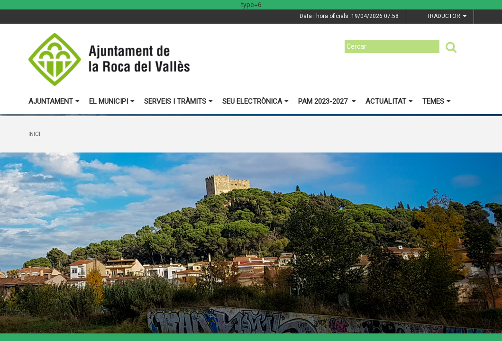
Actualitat (389, 101)
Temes (436, 101)
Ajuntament (54, 101)
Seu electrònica (255, 101)
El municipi (112, 101)
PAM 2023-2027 (327, 101)
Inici (34, 134)
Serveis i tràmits (178, 101)
